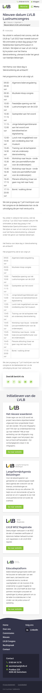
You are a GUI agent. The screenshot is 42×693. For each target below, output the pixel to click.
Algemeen (17, 22)
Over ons (7, 629)
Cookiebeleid (22, 685)
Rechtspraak (8, 645)
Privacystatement (9, 685)
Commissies (8, 633)
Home (4, 22)
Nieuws (10, 22)
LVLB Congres (9, 641)
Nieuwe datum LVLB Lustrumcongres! (17, 25)
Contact (6, 649)
